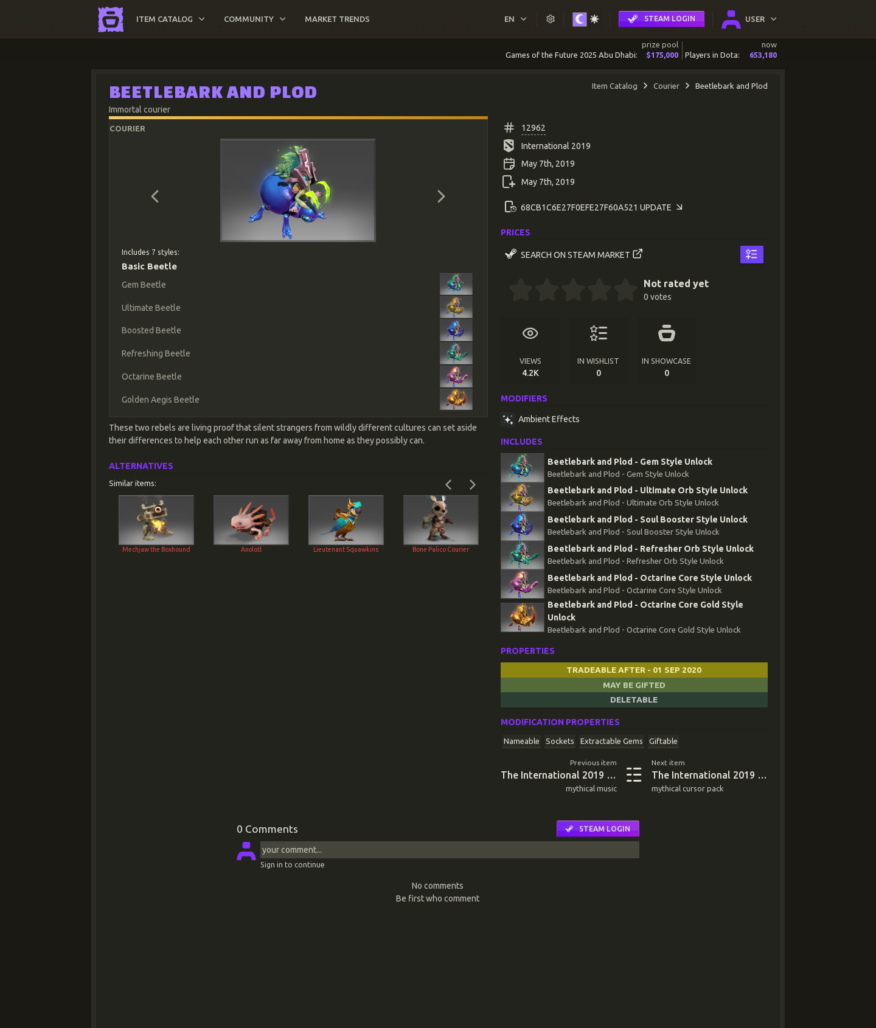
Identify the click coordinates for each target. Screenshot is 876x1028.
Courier (666, 86)
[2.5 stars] (567, 291)
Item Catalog (615, 86)
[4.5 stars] (619, 291)
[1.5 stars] (541, 291)
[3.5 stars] (593, 291)
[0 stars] (505, 291)
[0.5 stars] (514, 291)
